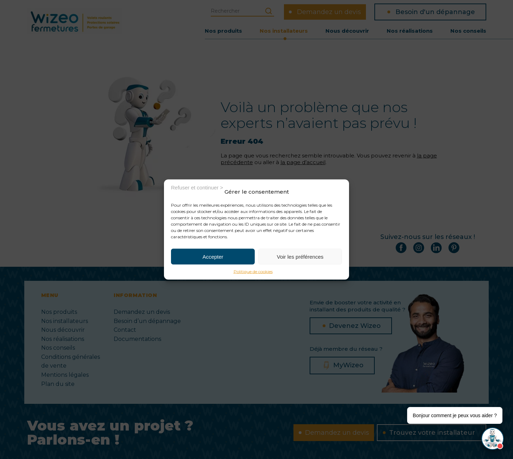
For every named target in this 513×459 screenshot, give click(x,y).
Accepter (212, 256)
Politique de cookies (253, 271)
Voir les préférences (300, 256)
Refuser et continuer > (197, 187)
